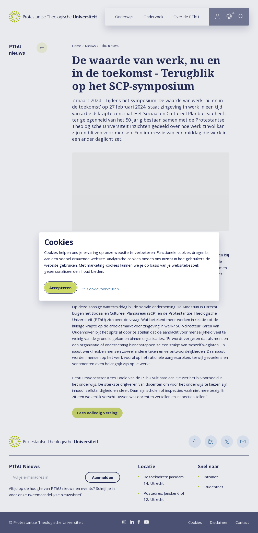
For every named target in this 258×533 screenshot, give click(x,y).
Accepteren (60, 287)
